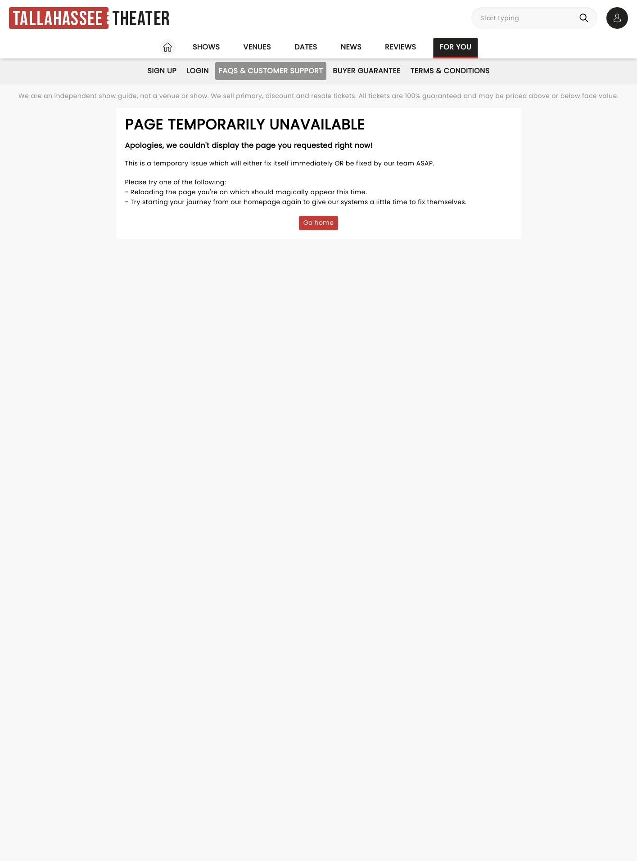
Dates (305, 47)
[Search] (585, 18)
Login (197, 71)
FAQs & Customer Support (271, 71)
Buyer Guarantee (366, 71)
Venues (257, 47)
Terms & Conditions (450, 71)
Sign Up (161, 71)
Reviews (400, 47)
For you (455, 47)
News (351, 47)
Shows (206, 47)
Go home (318, 222)
